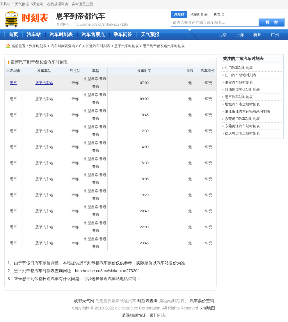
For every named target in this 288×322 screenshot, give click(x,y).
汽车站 (179, 15)
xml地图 (207, 308)
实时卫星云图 (82, 4)
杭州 (257, 34)
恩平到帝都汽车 (80, 16)
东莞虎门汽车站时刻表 (242, 119)
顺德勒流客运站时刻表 (242, 90)
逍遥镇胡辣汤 (134, 315)
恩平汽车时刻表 (126, 46)
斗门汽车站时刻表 (239, 68)
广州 (275, 34)
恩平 (13, 83)
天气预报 (150, 34)
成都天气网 (84, 300)
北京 (222, 34)
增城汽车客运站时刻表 (242, 104)
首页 (13, 34)
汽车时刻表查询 (63, 46)
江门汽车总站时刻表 (240, 75)
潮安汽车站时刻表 (239, 82)
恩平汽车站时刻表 (239, 97)
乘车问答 (122, 34)
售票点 (219, 15)
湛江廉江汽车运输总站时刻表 (247, 111)
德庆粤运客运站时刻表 (242, 133)
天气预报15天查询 (29, 4)
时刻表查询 (147, 300)
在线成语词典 (57, 4)
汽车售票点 (93, 34)
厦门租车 (158, 315)
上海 (240, 34)
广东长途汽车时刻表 (94, 46)
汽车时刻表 (199, 15)
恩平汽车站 (44, 83)
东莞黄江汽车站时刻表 (242, 126)
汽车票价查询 (202, 300)
